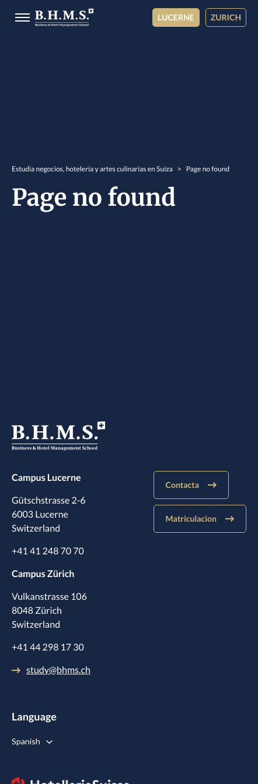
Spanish (26, 741)
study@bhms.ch (51, 670)
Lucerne (176, 17)
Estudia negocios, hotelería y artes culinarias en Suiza (92, 168)
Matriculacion (200, 518)
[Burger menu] (19, 17)
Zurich (226, 17)
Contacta (191, 485)
